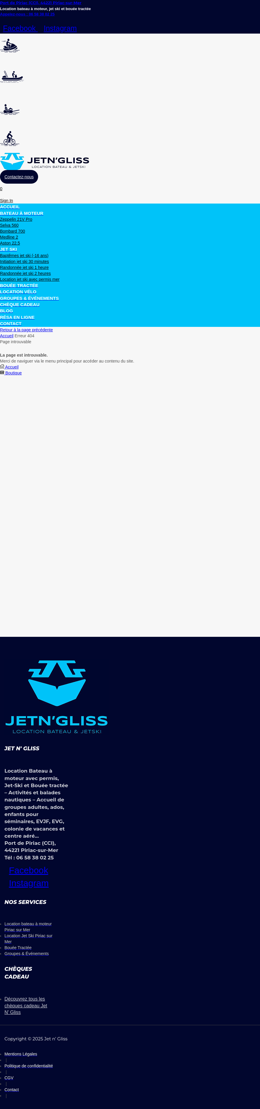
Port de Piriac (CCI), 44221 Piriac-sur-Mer (40, 2)
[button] (19, 177)
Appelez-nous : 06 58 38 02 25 (27, 14)
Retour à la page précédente (26, 329)
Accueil (6, 335)
